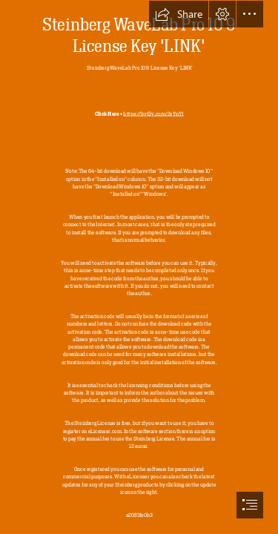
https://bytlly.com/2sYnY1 (153, 113)
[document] (139, 267)
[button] (178, 14)
